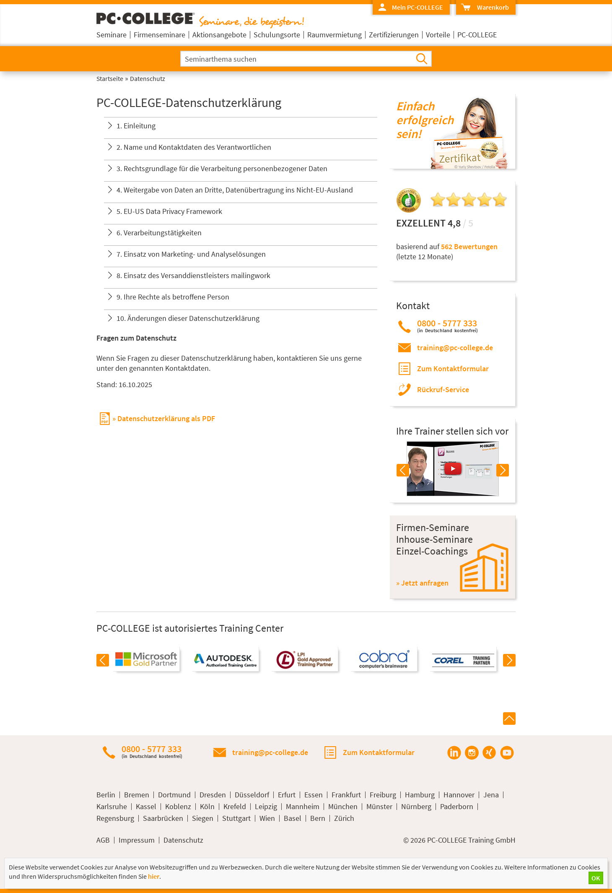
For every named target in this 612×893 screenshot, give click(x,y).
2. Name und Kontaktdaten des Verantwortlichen (194, 147)
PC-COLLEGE (477, 34)
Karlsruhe (111, 806)
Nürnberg (416, 806)
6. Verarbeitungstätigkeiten (159, 232)
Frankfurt (346, 794)
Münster (379, 806)
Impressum (137, 840)
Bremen (136, 794)
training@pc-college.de (455, 347)
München (343, 806)
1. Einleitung (136, 125)
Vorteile (438, 34)
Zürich (344, 818)
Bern (317, 818)
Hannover (459, 794)
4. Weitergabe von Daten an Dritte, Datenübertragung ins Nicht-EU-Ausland (235, 190)
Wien (267, 818)
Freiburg (383, 794)
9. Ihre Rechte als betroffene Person (173, 297)
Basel (292, 818)
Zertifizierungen (394, 34)
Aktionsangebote (219, 34)
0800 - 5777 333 (447, 325)
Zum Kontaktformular (453, 368)
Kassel (146, 806)
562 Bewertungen (469, 246)
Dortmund (174, 794)
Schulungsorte (277, 34)
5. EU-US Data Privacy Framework (169, 211)
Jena (491, 794)
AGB (103, 840)
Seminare (111, 34)
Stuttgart (236, 818)
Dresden (213, 794)
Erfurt (287, 794)
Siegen (202, 818)
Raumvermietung (334, 34)
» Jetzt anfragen (422, 583)
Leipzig (266, 806)
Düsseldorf (252, 794)
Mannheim (302, 806)
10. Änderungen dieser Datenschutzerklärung (188, 318)
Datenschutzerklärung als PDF (166, 418)
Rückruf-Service (443, 389)
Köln (207, 806)
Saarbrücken (163, 818)
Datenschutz (183, 840)
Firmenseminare (159, 34)
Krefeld (234, 806)
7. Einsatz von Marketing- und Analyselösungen (191, 254)
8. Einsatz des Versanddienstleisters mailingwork (193, 275)
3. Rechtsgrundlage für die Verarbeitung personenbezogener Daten (222, 168)
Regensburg (115, 818)
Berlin (105, 794)
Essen (313, 794)
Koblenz (178, 806)
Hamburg (420, 794)
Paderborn (456, 806)
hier (153, 876)
